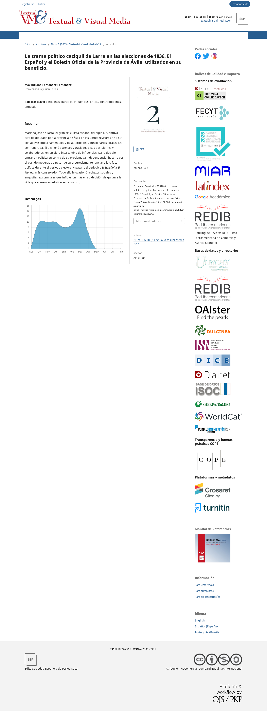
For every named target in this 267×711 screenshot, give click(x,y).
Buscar (239, 34)
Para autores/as (204, 591)
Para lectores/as (204, 585)
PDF (141, 149)
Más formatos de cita (148, 221)
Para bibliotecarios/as (207, 597)
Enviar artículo (239, 4)
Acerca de (41, 34)
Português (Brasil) (207, 632)
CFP (98, 34)
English (200, 620)
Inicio (28, 44)
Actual (24, 34)
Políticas (82, 34)
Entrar (41, 4)
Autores (62, 34)
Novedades (114, 34)
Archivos (134, 34)
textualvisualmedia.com (216, 20)
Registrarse (27, 4)
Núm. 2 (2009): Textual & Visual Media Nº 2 (76, 44)
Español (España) (206, 626)
